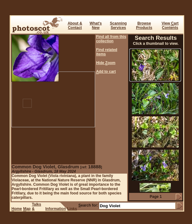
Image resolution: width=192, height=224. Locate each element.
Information (56, 209)
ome (17, 209)
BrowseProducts (144, 25)
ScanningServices (118, 25)
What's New (96, 25)
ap (27, 209)
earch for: (88, 205)
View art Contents (169, 25)
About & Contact (75, 25)
